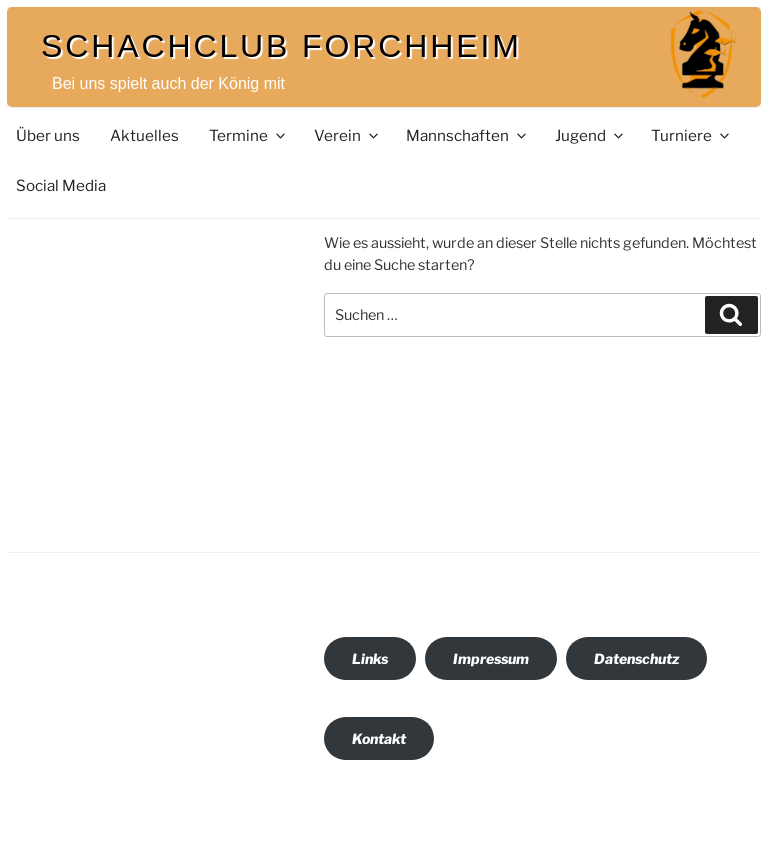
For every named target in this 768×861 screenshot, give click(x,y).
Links (370, 658)
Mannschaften (467, 135)
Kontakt (379, 738)
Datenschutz (636, 658)
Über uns (48, 135)
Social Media (61, 185)
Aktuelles (144, 135)
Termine (248, 135)
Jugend (590, 135)
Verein (347, 135)
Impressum (491, 658)
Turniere (691, 135)
